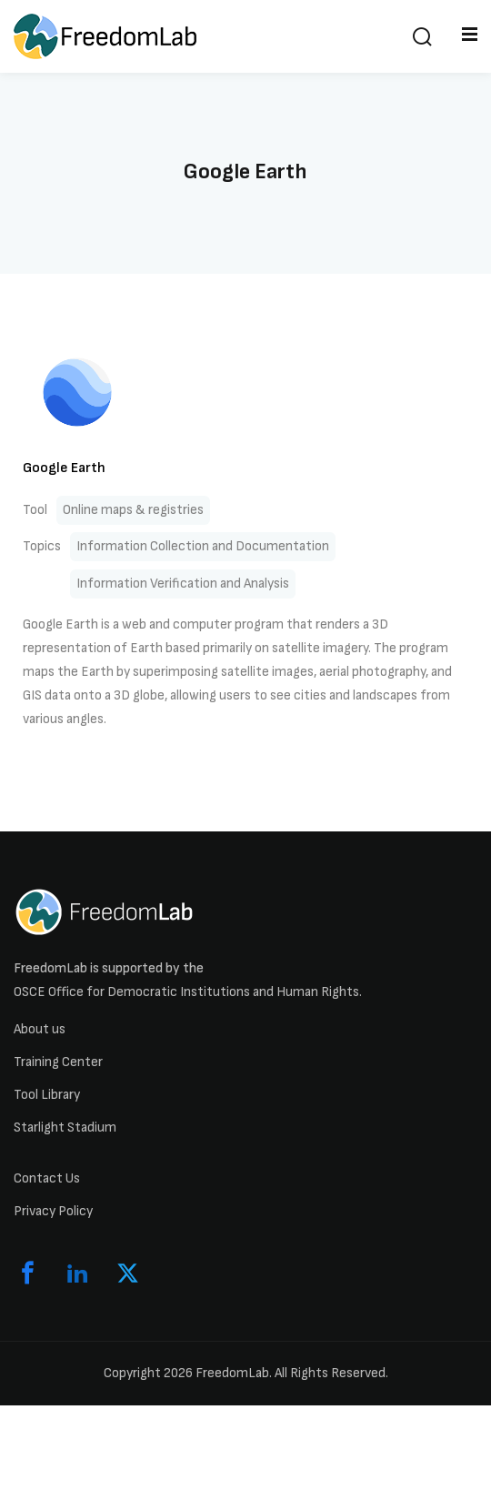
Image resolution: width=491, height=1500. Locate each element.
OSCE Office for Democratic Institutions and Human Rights (186, 992)
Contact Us (47, 1178)
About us (39, 1029)
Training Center (58, 1062)
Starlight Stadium (65, 1127)
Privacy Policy (53, 1211)
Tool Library (47, 1094)
